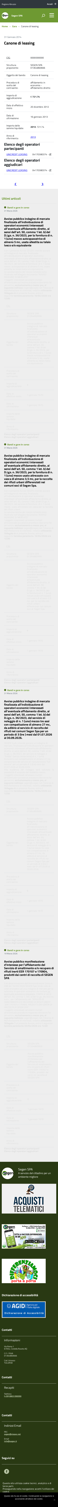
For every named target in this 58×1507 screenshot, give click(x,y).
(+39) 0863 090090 (12, 1396)
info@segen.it (10, 1441)
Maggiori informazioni (31, 1503)
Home (5, 26)
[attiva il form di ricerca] (43, 16)
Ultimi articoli (11, 198)
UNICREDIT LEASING (16, 154)
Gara (14, 26)
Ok (19, 1503)
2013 (33, 137)
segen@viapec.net (12, 1434)
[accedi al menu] (51, 15)
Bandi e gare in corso (18, 207)
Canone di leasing (19, 43)
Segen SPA (17, 15)
